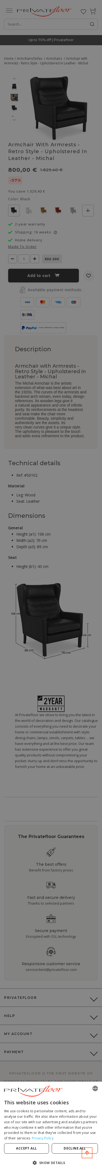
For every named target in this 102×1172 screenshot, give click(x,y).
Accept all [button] (26, 1148)
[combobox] (95, 1088)
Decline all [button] (75, 1148)
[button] (51, 1162)
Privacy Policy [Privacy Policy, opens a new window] (43, 1138)
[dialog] (51, 1127)
